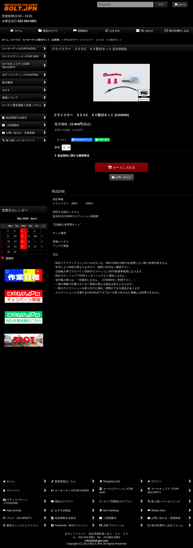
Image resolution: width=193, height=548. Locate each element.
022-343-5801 (27, 21)
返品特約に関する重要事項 (72, 155)
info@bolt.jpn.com (96, 540)
